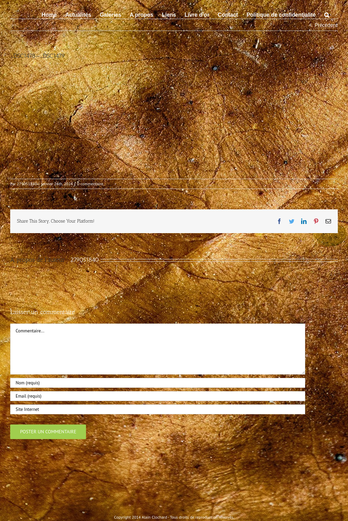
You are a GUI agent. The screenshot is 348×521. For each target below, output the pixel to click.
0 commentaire (90, 183)
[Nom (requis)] (157, 383)
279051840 (27, 183)
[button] (326, 14)
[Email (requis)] (157, 396)
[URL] (157, 409)
